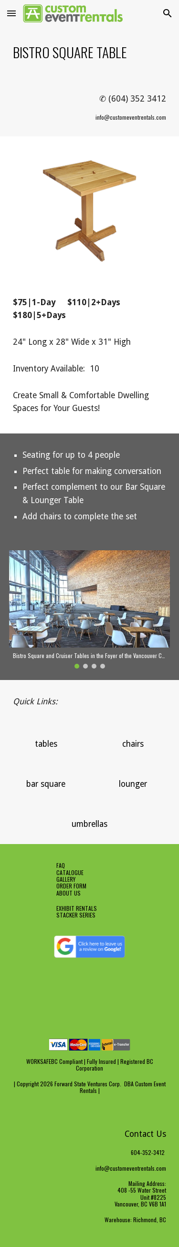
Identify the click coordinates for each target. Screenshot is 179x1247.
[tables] (46, 744)
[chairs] (133, 744)
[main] (89, 52)
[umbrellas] (89, 824)
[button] (11, 13)
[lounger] (133, 784)
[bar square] (46, 784)
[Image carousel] (89, 609)
